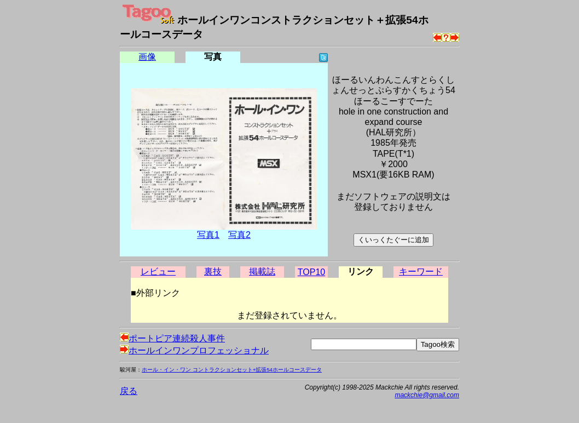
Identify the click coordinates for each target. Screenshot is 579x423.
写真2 (239, 234)
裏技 (213, 271)
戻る (128, 391)
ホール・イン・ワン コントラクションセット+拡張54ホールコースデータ (232, 370)
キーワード (421, 271)
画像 (147, 56)
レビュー (158, 271)
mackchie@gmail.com (427, 395)
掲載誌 (262, 271)
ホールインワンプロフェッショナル (194, 350)
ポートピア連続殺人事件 (172, 338)
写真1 (208, 234)
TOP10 (311, 272)
